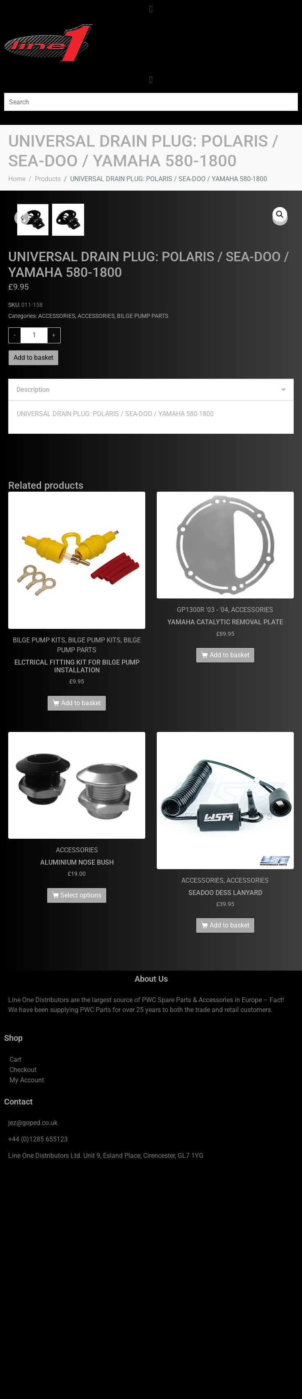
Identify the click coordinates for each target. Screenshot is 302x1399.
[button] (279, 214)
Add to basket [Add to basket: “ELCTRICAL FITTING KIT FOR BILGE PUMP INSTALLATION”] (81, 926)
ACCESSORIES (56, 539)
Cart (15, 1282)
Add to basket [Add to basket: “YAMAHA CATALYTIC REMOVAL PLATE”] (229, 878)
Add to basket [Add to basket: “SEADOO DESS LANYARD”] (229, 1148)
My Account (26, 1303)
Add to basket (33, 580)
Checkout (23, 1293)
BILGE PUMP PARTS (142, 539)
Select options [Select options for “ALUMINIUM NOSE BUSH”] (80, 1118)
